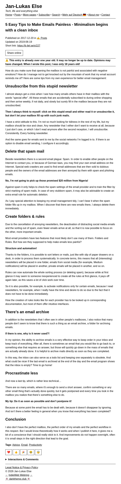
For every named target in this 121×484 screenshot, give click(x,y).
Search (56, 14)
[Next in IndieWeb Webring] (31, 475)
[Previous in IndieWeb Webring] (6, 475)
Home (8, 14)
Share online (14, 53)
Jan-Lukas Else (23, 6)
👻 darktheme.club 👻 (17, 479)
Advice (16, 445)
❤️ (8, 452)
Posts (17, 14)
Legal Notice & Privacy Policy (21, 467)
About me (93, 14)
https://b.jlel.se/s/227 (28, 45)
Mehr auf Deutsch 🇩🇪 (74, 14)
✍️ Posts (42, 38)
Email (24, 445)
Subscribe (44, 14)
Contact (105, 14)
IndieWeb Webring (19, 475)
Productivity (35, 445)
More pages (29, 14)
